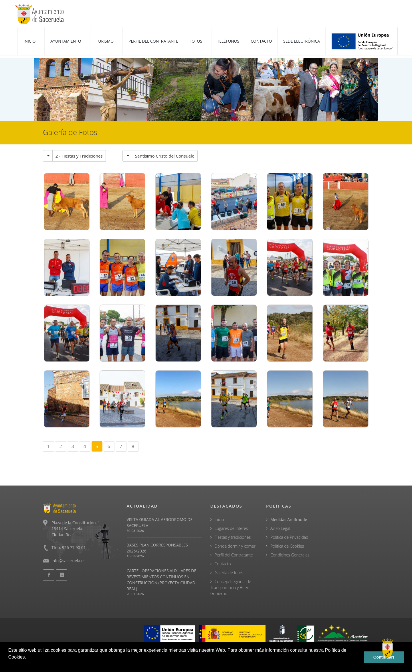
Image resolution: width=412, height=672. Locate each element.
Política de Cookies (287, 546)
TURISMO (105, 41)
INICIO (30, 41)
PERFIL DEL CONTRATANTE (153, 41)
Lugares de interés (231, 528)
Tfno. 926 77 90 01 (69, 547)
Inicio (219, 519)
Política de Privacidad (289, 537)
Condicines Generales (290, 555)
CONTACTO (261, 41)
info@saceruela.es (69, 560)
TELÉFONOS (228, 41)
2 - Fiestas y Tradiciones (79, 156)
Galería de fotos (229, 572)
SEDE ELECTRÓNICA (301, 41)
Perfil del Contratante (234, 555)
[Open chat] (388, 648)
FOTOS (196, 41)
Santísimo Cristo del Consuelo (165, 156)
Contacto (223, 563)
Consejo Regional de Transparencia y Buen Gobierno (230, 587)
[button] (9, 664)
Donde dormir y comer (235, 546)
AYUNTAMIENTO (66, 41)
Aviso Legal (280, 528)
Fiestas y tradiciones (233, 537)
